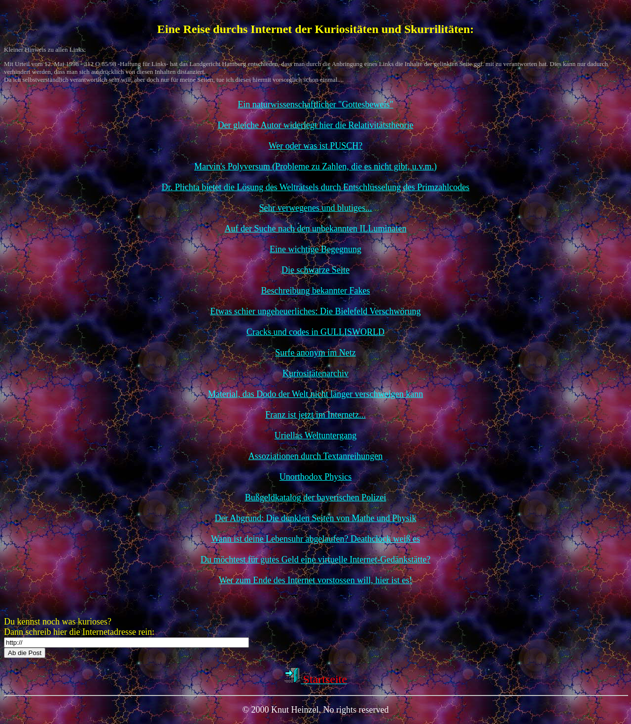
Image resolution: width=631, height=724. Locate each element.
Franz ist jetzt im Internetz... (315, 415)
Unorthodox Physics (316, 477)
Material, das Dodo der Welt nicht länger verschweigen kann (315, 394)
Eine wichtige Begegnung (315, 249)
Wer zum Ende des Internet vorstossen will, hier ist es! (315, 580)
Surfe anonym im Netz (315, 353)
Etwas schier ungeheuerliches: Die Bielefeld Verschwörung (315, 311)
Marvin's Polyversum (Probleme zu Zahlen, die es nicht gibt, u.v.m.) (315, 166)
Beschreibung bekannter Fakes (315, 291)
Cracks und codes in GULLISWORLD (315, 332)
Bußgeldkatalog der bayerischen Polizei (315, 497)
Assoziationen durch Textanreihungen (315, 456)
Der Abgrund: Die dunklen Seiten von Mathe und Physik (316, 518)
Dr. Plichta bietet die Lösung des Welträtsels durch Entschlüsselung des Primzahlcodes (316, 187)
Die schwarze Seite (315, 270)
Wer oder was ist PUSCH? (316, 146)
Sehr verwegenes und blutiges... (315, 208)
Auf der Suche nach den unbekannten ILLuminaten (316, 228)
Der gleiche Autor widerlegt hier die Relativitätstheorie (316, 125)
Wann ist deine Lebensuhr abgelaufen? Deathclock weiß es (315, 539)
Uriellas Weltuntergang (315, 435)
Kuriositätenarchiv (315, 373)
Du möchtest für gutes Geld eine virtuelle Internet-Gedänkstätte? (315, 559)
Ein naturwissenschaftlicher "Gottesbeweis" (315, 104)
